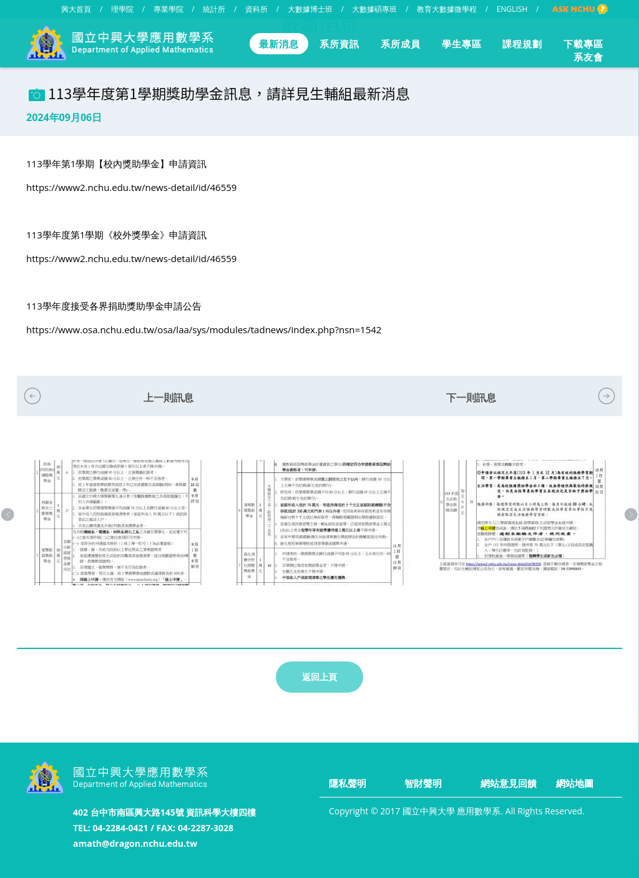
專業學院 (168, 9)
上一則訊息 (168, 397)
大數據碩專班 (374, 9)
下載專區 (583, 43)
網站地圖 (574, 783)
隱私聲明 (347, 783)
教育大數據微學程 (447, 9)
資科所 (256, 9)
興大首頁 (76, 9)
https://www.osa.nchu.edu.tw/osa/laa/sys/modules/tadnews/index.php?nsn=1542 (203, 329)
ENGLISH (512, 9)
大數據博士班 (310, 9)
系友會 (588, 57)
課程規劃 (522, 43)
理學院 (122, 9)
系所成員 (401, 43)
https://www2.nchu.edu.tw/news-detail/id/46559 (131, 187)
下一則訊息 (471, 397)
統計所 (214, 9)
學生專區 (462, 43)
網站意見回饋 (508, 783)
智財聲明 (423, 783)
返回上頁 (319, 677)
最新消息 (279, 43)
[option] (118, 535)
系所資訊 (339, 43)
